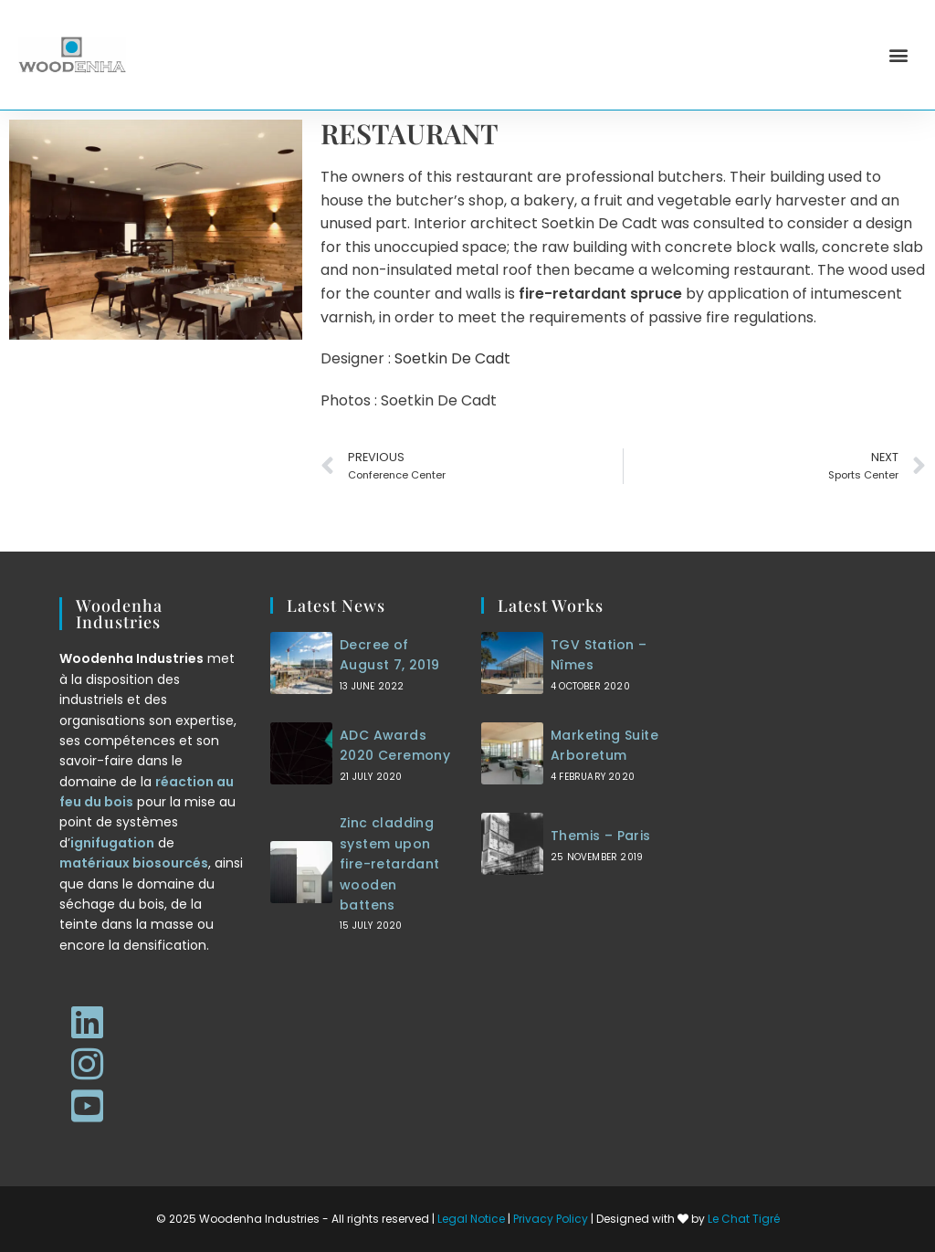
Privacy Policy (550, 1218)
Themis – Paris (601, 835)
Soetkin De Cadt (452, 358)
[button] (899, 55)
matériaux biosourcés (133, 863)
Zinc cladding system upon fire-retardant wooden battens (390, 864)
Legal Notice (471, 1218)
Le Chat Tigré (744, 1218)
